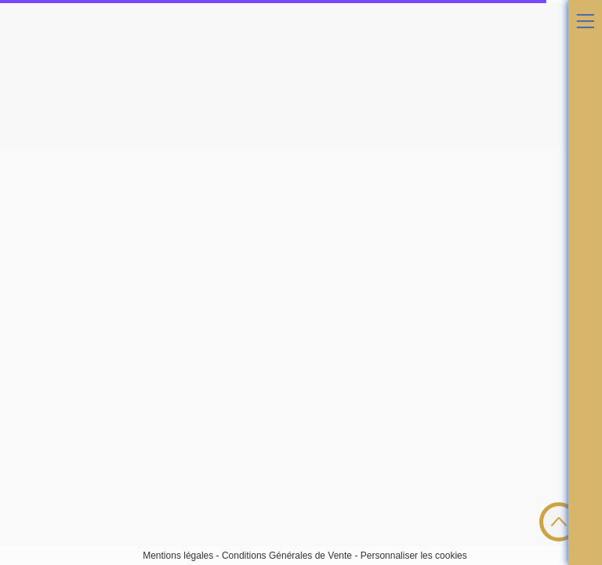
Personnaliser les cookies (414, 555)
